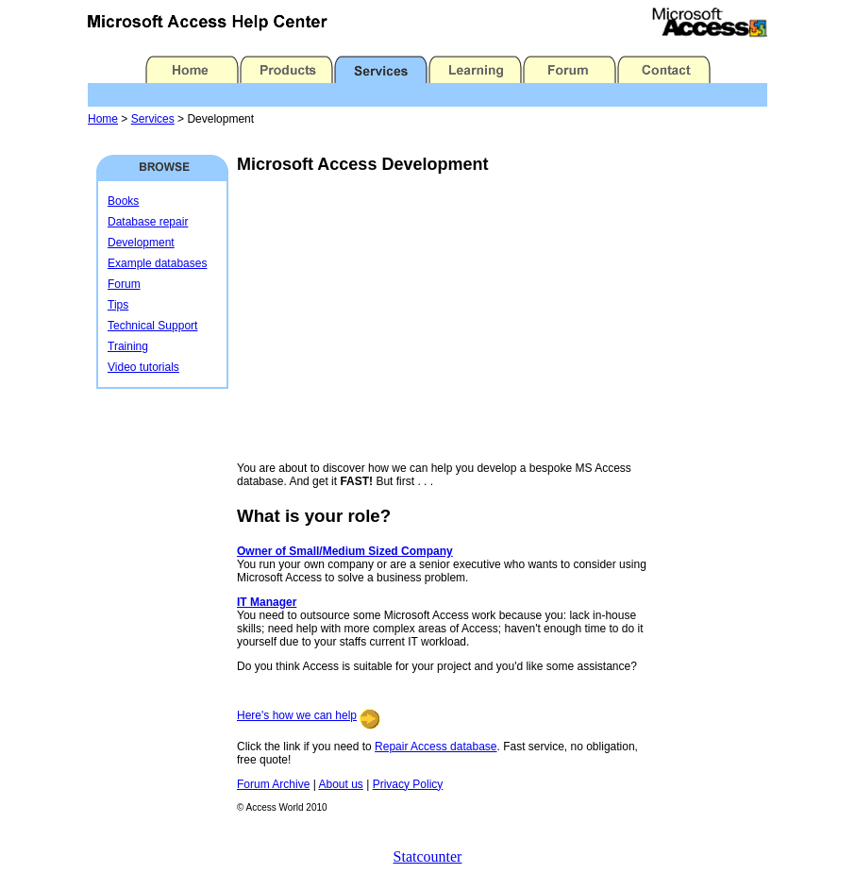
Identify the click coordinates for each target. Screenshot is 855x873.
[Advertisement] (395, 318)
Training (128, 346)
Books (123, 201)
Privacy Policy (408, 784)
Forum (124, 284)
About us (340, 784)
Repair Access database (435, 746)
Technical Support (152, 325)
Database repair (148, 221)
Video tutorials (143, 367)
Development (141, 242)
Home (103, 119)
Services (153, 119)
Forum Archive (273, 784)
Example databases (157, 263)
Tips (118, 304)
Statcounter (428, 856)
